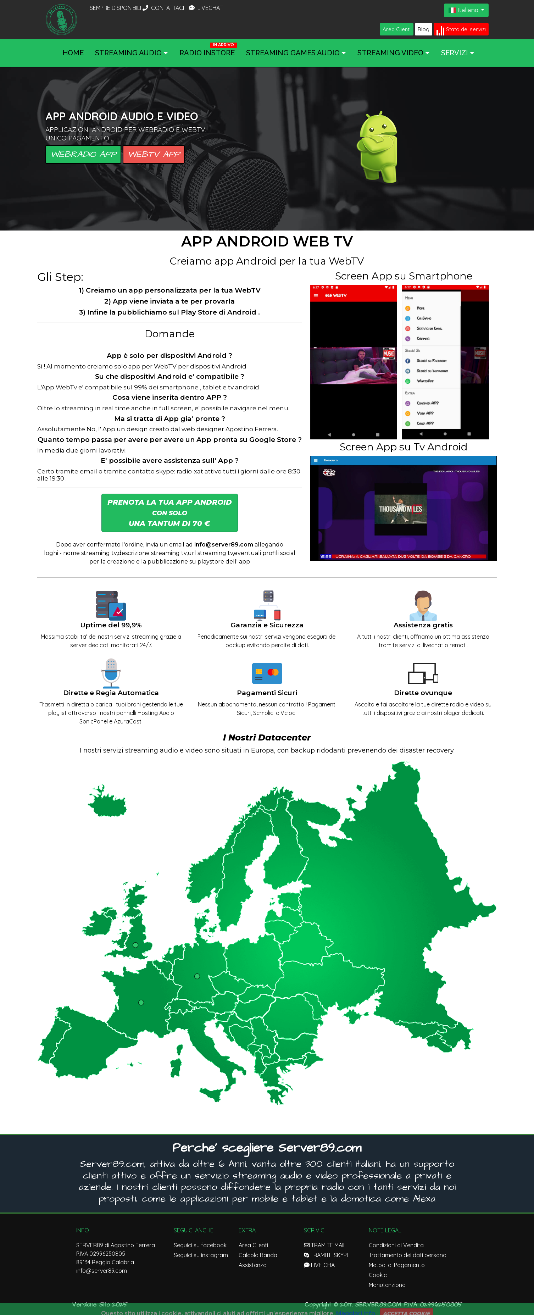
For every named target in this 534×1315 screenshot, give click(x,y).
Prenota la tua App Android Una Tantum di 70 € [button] (169, 513)
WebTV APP (154, 154)
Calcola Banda (258, 1255)
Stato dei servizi (461, 29)
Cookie (378, 1274)
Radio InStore (207, 53)
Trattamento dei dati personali (409, 1255)
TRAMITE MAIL (325, 1245)
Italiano (464, 10)
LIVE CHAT (321, 1265)
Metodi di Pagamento (397, 1265)
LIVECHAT (206, 7)
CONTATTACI (164, 7)
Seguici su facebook (200, 1245)
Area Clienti (397, 29)
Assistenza (253, 1265)
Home (73, 53)
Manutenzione (387, 1284)
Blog (423, 29)
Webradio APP (83, 154)
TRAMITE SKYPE (327, 1255)
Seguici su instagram (201, 1255)
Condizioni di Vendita (396, 1245)
